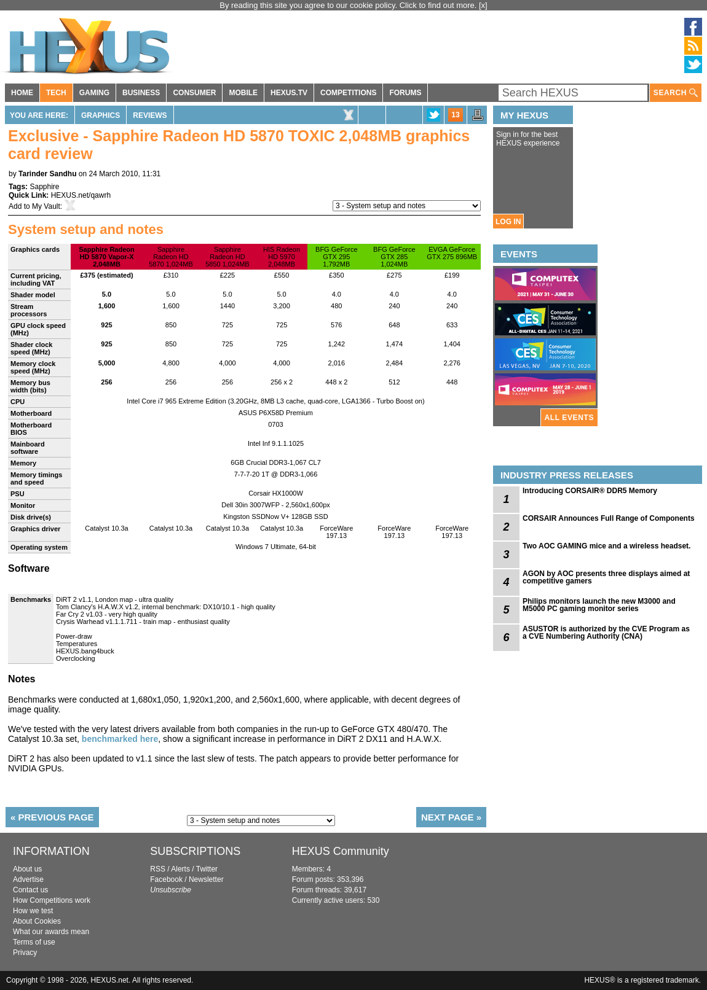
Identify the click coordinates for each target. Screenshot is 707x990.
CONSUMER (194, 92)
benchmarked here (120, 739)
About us (27, 869)
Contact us (30, 890)
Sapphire (44, 186)
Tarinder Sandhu (47, 174)
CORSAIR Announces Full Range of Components (609, 518)
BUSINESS (141, 92)
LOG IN (508, 221)
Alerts (180, 869)
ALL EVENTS (569, 417)
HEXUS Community (340, 851)
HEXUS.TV (289, 92)
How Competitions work (51, 900)
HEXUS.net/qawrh (81, 195)
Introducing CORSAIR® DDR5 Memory (590, 490)
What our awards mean (51, 931)
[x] (483, 5)
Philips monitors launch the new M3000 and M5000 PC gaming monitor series (599, 605)
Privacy (25, 952)
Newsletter (206, 879)
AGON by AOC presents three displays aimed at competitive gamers (606, 577)
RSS (157, 869)
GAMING (94, 92)
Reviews (150, 115)
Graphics (100, 115)
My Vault (46, 206)
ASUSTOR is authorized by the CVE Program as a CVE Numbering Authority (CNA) (606, 632)
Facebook (166, 879)
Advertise (28, 879)
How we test (33, 910)
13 (455, 115)
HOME (22, 92)
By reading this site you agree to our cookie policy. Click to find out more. (349, 5)
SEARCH (676, 93)
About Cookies (37, 921)
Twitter (207, 869)
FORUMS (405, 92)
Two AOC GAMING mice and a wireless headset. (606, 546)
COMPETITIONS (348, 92)
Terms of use (34, 942)
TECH (56, 92)
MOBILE (243, 92)
